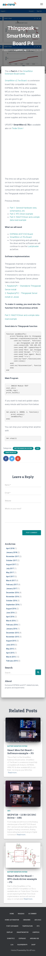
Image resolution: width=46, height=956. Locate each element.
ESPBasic (22, 938)
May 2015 (10, 649)
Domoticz (11, 938)
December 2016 (12, 593)
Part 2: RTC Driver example (21, 214)
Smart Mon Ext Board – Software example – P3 (20, 752)
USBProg (36, 932)
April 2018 (10, 548)
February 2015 (12, 661)
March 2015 (11, 657)
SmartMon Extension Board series (19, 72)
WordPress (30, 950)
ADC (8, 811)
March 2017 (11, 581)
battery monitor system (23, 448)
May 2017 (10, 572)
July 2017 (10, 568)
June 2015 (10, 645)
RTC (38, 926)
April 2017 (10, 576)
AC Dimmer (32, 914)
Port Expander (12, 926)
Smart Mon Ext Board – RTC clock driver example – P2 (22, 879)
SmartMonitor (10, 452)
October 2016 (11, 601)
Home (12, 914)
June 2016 (10, 613)
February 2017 (12, 585)
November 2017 (12, 556)
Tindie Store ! (17, 128)
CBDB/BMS (26, 920)
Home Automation (12, 920)
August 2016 (11, 609)
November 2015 (12, 637)
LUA (37, 448)
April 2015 (10, 653)
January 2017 (11, 589)
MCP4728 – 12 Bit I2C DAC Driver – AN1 (21, 816)
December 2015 (12, 633)
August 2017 (11, 564)
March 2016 (11, 621)
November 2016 (12, 597)
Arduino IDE (34, 938)
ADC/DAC (37, 920)
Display (10, 932)
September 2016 (12, 605)
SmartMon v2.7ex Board (16, 80)
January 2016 (11, 629)
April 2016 (10, 617)
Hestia (13, 950)
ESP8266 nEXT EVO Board (21, 234)
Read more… (13, 773)
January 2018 (11, 552)
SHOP (33, 945)
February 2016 (12, 625)
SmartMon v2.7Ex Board (21, 237)
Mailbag (21, 914)
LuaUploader (33, 246)
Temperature (27, 926)
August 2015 (11, 641)
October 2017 (11, 560)
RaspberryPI (22, 945)
